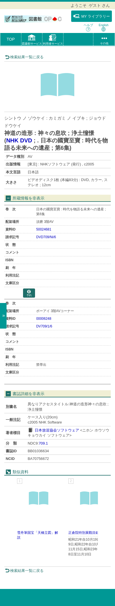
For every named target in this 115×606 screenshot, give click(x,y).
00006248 (43, 319)
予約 (29, 293)
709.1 (43, 443)
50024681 (43, 229)
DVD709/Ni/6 (46, 237)
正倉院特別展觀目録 (83, 533)
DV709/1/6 (44, 326)
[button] (31, 40)
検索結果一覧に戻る (24, 57)
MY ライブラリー (91, 16)
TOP (11, 39)
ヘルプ (88, 27)
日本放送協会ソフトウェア (57, 430)
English (103, 27)
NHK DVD (19, 140)
